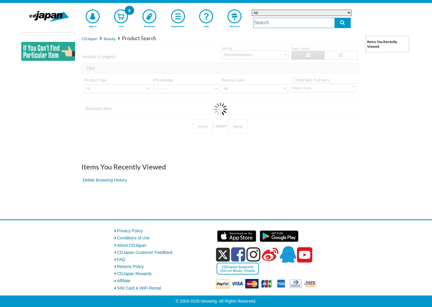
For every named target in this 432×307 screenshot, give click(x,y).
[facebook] (238, 254)
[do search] (342, 23)
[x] (223, 255)
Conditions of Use (133, 238)
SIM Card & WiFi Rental (139, 288)
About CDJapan (131, 245)
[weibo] (270, 254)
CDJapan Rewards (134, 273)
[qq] (288, 254)
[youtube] (304, 255)
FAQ (121, 259)
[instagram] (253, 254)
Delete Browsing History (105, 180)
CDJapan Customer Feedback (145, 252)
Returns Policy (130, 266)
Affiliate (124, 280)
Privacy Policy (130, 230)
